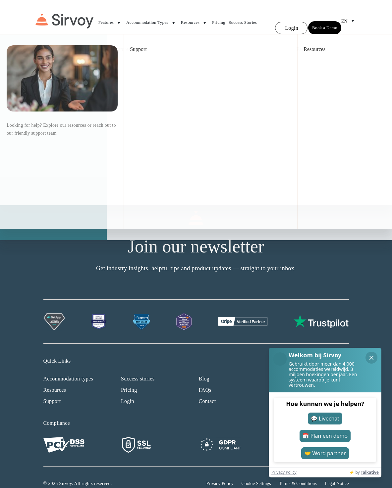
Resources (195, 17)
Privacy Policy (220, 471)
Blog (204, 366)
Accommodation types (68, 366)
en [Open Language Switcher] (349, 15)
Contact (207, 389)
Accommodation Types (152, 17)
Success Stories (243, 16)
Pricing (218, 16)
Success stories (137, 366)
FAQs (205, 377)
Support (52, 389)
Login (127, 389)
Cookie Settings (256, 471)
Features (110, 17)
